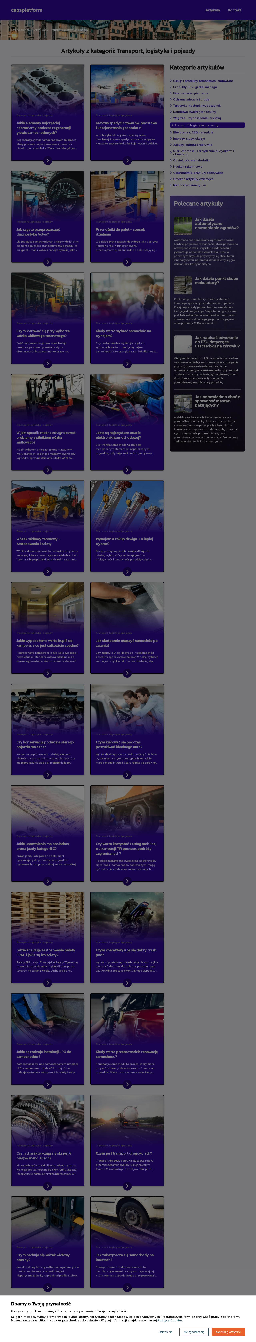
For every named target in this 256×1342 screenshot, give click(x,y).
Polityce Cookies (170, 1320)
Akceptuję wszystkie (228, 1332)
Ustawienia (165, 1332)
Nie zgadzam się (194, 1332)
